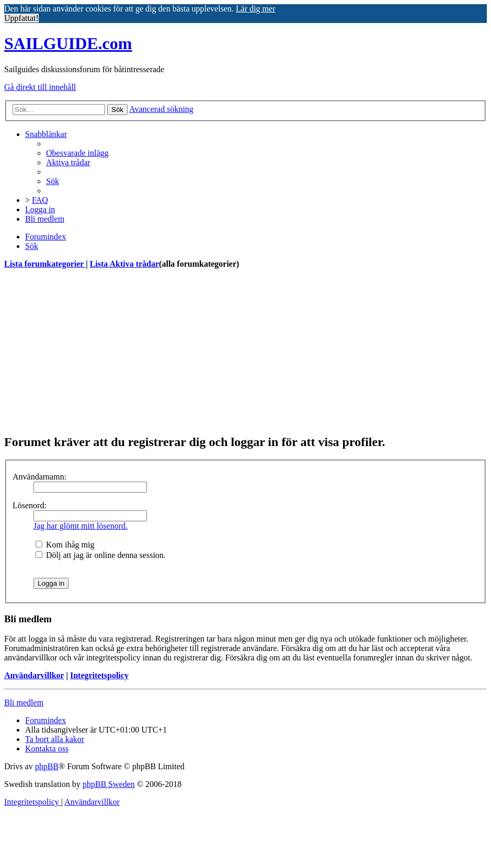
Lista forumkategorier (45, 263)
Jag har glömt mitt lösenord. (80, 525)
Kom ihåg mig (65, 544)
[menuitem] (77, 153)
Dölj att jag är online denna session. (101, 555)
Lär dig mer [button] (256, 8)
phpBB (47, 766)
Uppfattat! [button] (21, 18)
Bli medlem (23, 702)
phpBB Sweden (109, 784)
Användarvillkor (34, 675)
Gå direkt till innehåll (40, 87)
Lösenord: (30, 505)
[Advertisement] (245, 351)
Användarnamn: (39, 476)
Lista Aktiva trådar (124, 263)
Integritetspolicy (99, 675)
